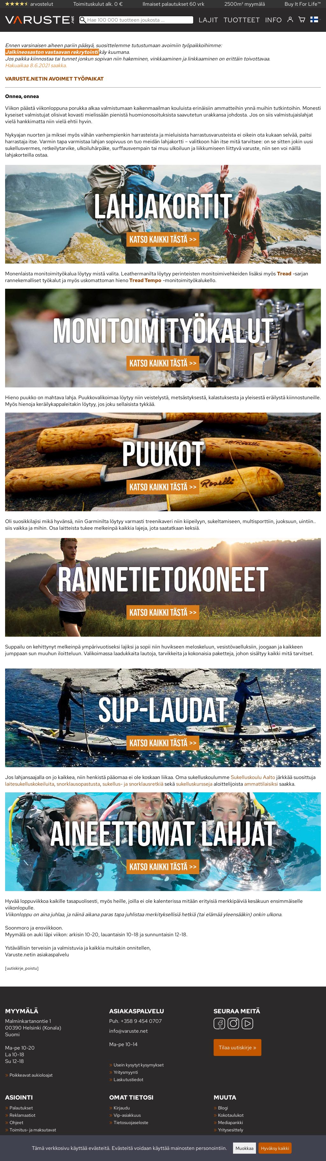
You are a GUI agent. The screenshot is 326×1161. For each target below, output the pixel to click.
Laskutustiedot (128, 1079)
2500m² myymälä (244, 4)
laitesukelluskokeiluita (29, 784)
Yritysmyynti (126, 1072)
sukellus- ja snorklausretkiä (133, 784)
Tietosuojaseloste (131, 1122)
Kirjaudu (122, 1108)
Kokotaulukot (231, 1115)
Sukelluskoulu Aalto (253, 777)
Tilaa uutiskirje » (237, 1047)
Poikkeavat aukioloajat (31, 1075)
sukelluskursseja (194, 784)
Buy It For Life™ (303, 4)
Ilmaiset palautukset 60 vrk (173, 4)
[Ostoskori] (301, 20)
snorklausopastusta (78, 784)
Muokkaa (244, 1148)
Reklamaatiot (22, 1115)
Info (273, 20)
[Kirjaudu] (290, 20)
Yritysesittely (230, 1130)
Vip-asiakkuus (127, 1115)
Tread (284, 273)
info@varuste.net (128, 1031)
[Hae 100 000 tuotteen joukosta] (136, 20)
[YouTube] (247, 1024)
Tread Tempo (144, 280)
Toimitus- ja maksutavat (33, 1130)
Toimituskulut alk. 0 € (98, 4)
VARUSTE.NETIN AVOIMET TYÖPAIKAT (54, 78)
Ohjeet (16, 1122)
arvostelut (29, 4)
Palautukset (21, 1108)
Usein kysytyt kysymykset (139, 1065)
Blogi (223, 1108)
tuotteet (241, 20)
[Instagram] (233, 1024)
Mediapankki (230, 1122)
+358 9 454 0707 (141, 1021)
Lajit (208, 20)
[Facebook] (219, 1024)
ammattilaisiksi (261, 784)
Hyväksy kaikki (275, 1148)
